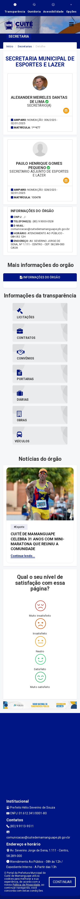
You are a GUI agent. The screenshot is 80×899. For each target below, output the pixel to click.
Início (9, 46)
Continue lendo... (23, 556)
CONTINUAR (62, 882)
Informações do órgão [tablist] (40, 277)
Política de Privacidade (26, 884)
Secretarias (25, 46)
